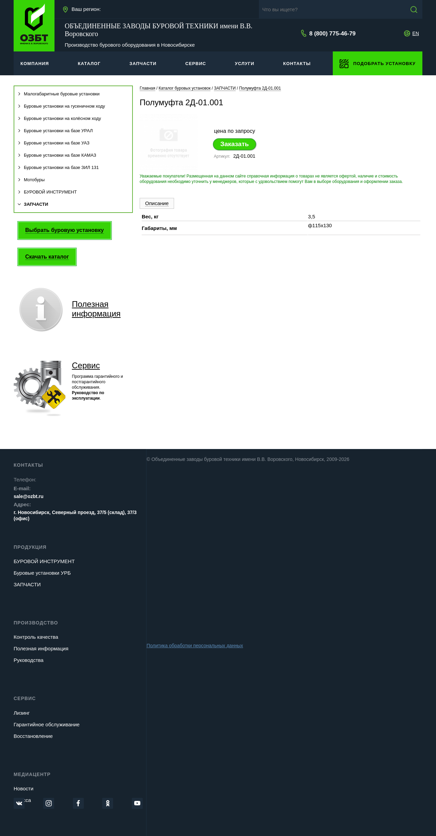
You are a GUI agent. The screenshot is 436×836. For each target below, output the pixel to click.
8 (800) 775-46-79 (332, 33)
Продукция (30, 547)
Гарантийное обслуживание (47, 724)
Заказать (234, 144)
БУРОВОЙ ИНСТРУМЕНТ (47, 192)
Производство (36, 622)
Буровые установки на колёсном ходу (59, 118)
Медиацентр (32, 774)
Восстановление (33, 736)
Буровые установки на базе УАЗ (54, 142)
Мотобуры (31, 179)
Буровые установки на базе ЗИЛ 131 (58, 167)
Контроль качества (36, 637)
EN (415, 33)
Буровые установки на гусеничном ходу (61, 106)
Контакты (28, 465)
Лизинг (22, 713)
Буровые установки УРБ (42, 573)
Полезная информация (41, 648)
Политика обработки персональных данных (194, 645)
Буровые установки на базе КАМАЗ (57, 155)
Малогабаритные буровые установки (58, 93)
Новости (23, 788)
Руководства (29, 660)
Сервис (86, 365)
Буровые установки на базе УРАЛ (55, 130)
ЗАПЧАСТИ (33, 204)
